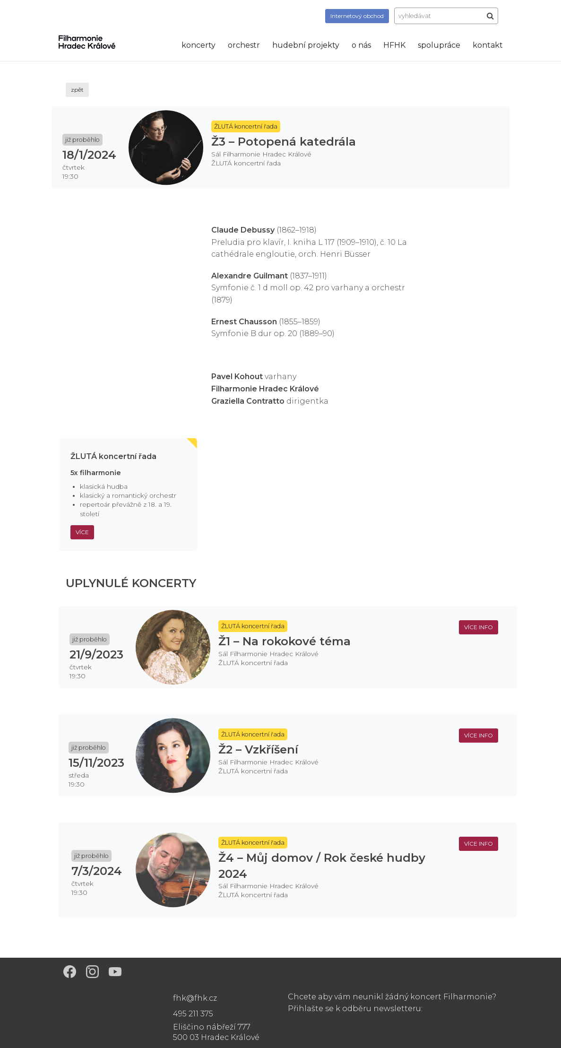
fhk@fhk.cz (195, 998)
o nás (361, 45)
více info (478, 627)
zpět (77, 89)
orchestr (244, 45)
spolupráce (439, 45)
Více (82, 532)
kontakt (488, 45)
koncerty (198, 45)
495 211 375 (193, 1013)
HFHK (394, 45)
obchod (357, 15)
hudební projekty (305, 45)
